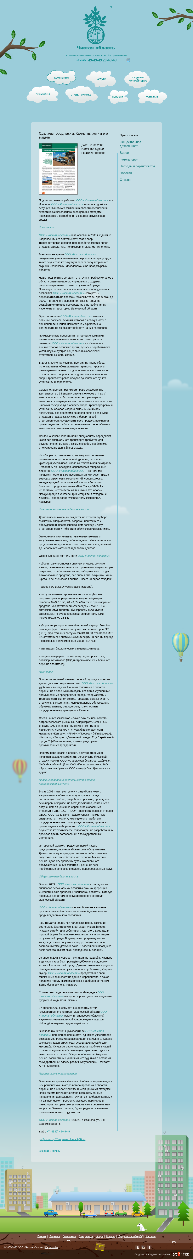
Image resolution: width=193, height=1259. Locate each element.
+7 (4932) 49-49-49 (58, 1131)
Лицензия (54, 1236)
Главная (41, 1236)
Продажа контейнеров (130, 1236)
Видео (124, 152)
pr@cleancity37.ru (50, 1139)
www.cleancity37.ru (73, 1139)
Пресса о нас (129, 135)
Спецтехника (86, 1236)
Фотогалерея (129, 159)
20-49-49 (109, 60)
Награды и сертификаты (137, 166)
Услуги (99, 1236)
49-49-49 (95, 60)
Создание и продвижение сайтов (152, 1254)
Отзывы (125, 179)
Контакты (150, 1236)
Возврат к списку (49, 1150)
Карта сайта (51, 1247)
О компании (69, 1236)
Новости (126, 173)
